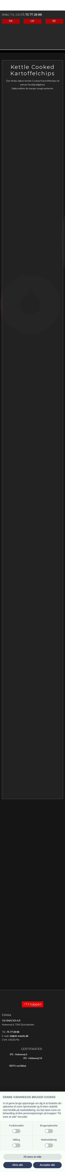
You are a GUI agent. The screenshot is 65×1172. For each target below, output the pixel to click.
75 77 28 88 (33, 14)
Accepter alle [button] (47, 1165)
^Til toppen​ (32, 1004)
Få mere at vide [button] (32, 1156)
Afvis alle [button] (17, 1165)
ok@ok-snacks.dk (19, 1035)
